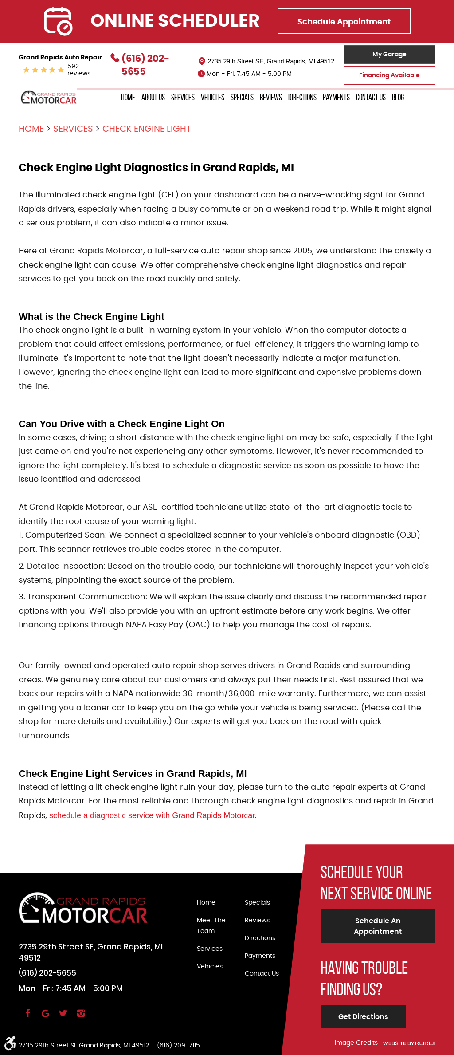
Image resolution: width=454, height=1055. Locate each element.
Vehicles (212, 97)
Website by (408, 1043)
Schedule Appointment (344, 22)
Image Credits (356, 1043)
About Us (153, 97)
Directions (302, 97)
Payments (336, 97)
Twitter (63, 1017)
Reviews (271, 97)
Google (45, 1017)
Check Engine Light (146, 129)
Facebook (27, 1017)
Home (128, 97)
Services (183, 97)
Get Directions (363, 1016)
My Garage (389, 54)
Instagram (81, 1017)
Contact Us (371, 97)
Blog (398, 97)
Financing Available (389, 75)
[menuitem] (128, 98)
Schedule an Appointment (378, 926)
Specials (242, 97)
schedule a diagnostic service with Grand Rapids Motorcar (152, 815)
